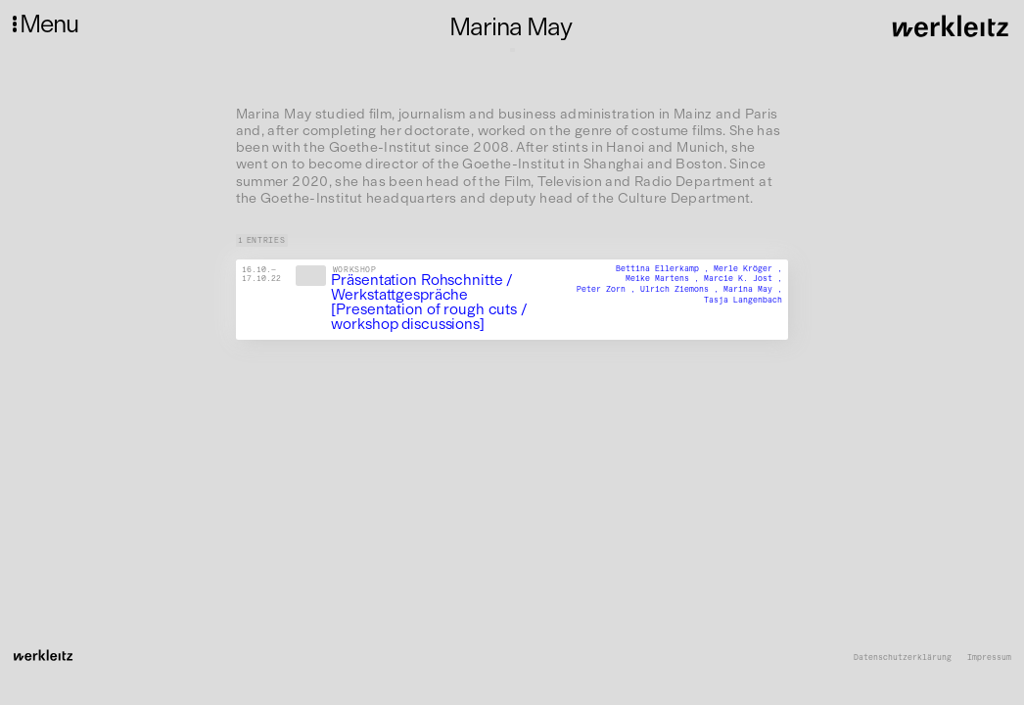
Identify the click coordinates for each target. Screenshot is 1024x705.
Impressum (989, 657)
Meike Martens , (665, 279)
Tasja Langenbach (743, 300)
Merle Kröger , (748, 268)
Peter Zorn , (608, 289)
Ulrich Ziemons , (681, 289)
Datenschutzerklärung (903, 657)
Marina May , (752, 289)
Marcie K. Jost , (743, 279)
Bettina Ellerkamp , (665, 268)
